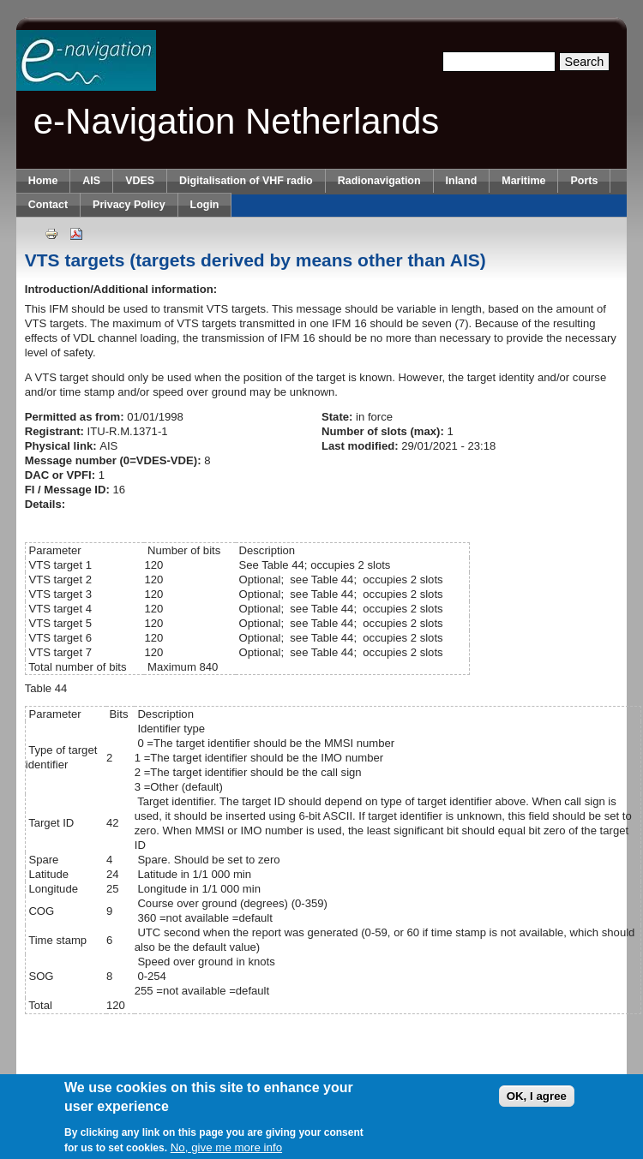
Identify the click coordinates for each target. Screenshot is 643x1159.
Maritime (523, 181)
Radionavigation (379, 181)
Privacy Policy (129, 205)
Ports (584, 181)
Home (43, 181)
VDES (139, 181)
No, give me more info (226, 1148)
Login (204, 205)
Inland (462, 181)
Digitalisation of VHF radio (246, 181)
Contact (48, 205)
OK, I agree (537, 1096)
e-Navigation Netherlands (236, 121)
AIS (91, 181)
